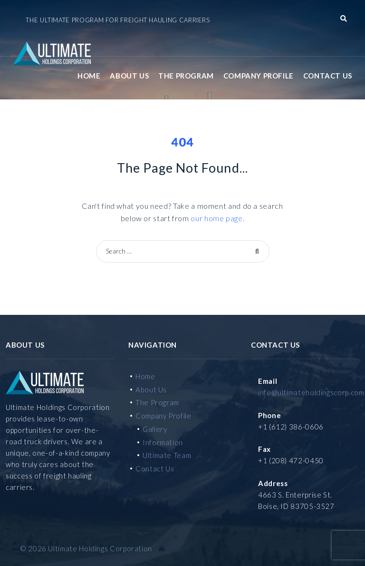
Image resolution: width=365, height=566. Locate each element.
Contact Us (327, 75)
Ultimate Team (167, 455)
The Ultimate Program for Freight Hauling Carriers (118, 20)
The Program (186, 75)
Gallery (155, 429)
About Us (129, 75)
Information (163, 442)
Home (88, 75)
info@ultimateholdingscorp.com (311, 392)
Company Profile (258, 75)
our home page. (217, 218)
